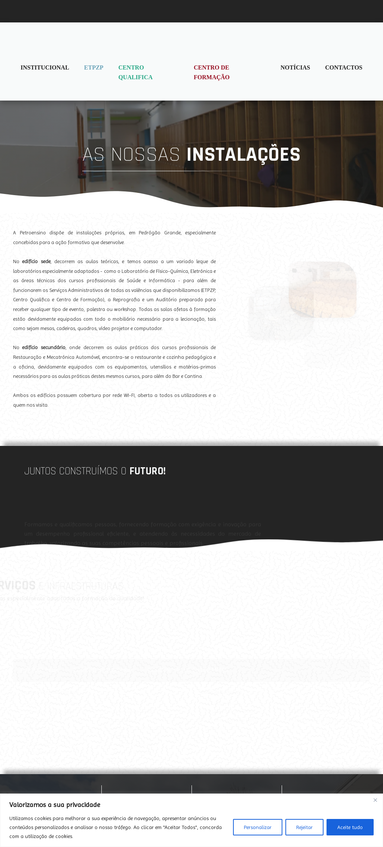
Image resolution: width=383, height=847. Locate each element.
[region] (191, 820)
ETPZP (94, 67)
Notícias (295, 67)
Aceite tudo (350, 827)
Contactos (343, 67)
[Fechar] (375, 799)
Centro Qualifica (135, 72)
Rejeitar (304, 827)
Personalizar (258, 827)
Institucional (45, 67)
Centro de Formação (212, 72)
